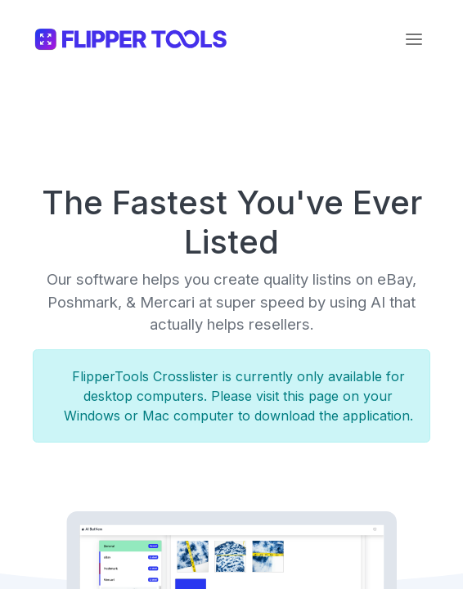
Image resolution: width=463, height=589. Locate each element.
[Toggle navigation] (414, 39)
